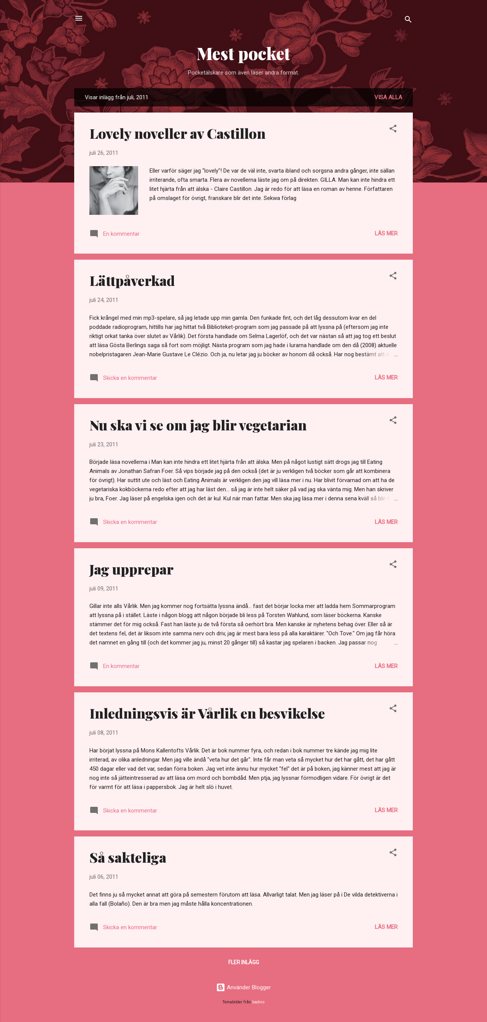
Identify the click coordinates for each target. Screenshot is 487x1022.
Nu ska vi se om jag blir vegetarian (198, 425)
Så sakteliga (127, 857)
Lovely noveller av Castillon (177, 133)
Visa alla (388, 97)
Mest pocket (243, 53)
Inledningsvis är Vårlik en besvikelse (207, 713)
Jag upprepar (131, 569)
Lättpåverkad (132, 280)
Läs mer (386, 233)
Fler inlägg (243, 962)
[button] (393, 130)
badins (258, 1002)
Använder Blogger (243, 987)
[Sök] (408, 20)
